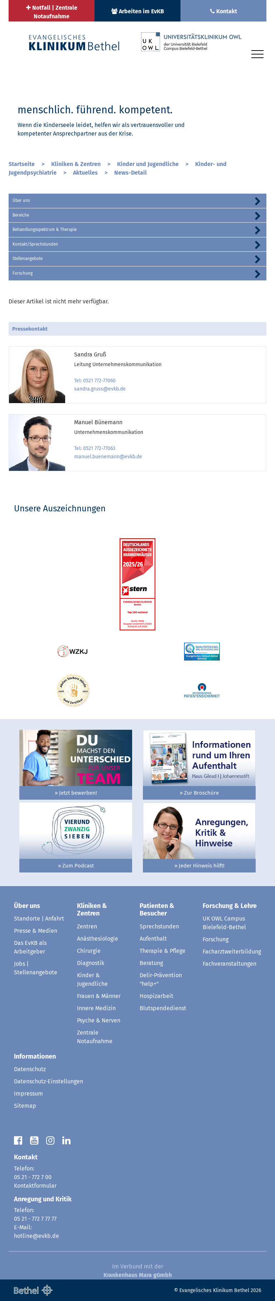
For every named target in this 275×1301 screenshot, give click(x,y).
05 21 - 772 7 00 (33, 1177)
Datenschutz (30, 1069)
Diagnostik (90, 963)
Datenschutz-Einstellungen (48, 1081)
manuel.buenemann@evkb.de (108, 457)
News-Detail (130, 172)
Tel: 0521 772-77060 (95, 381)
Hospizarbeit (156, 996)
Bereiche (21, 215)
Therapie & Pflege (162, 950)
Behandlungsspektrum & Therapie (45, 229)
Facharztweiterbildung (232, 951)
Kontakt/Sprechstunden (35, 244)
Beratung (151, 963)
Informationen (35, 1056)
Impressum (28, 1093)
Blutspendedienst (163, 1008)
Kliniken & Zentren (76, 164)
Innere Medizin (96, 1008)
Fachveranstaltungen (229, 963)
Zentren (87, 926)
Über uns (21, 200)
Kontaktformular (35, 1185)
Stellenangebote (28, 258)
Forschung (23, 273)
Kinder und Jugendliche (148, 164)
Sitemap (25, 1105)
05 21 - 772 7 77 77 (35, 1218)
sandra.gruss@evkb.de (100, 389)
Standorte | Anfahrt (39, 918)
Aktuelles (86, 172)
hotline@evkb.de (36, 1236)
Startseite (22, 164)
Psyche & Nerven (98, 1020)
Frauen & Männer (99, 996)
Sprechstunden (159, 926)
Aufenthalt (153, 938)
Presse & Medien (35, 930)
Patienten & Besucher (157, 910)
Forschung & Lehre (230, 906)
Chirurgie (89, 950)
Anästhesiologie (97, 938)
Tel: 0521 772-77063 (94, 448)
